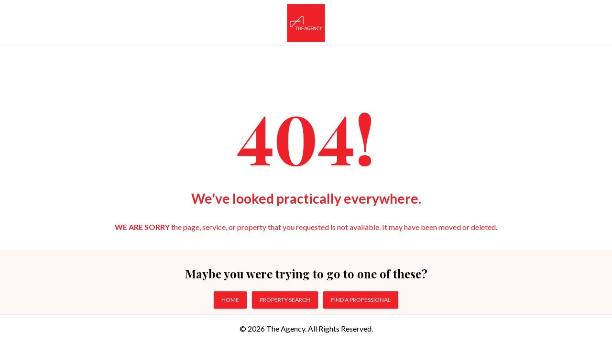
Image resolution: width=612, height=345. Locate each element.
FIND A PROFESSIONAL (361, 299)
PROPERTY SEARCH (285, 299)
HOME (230, 299)
